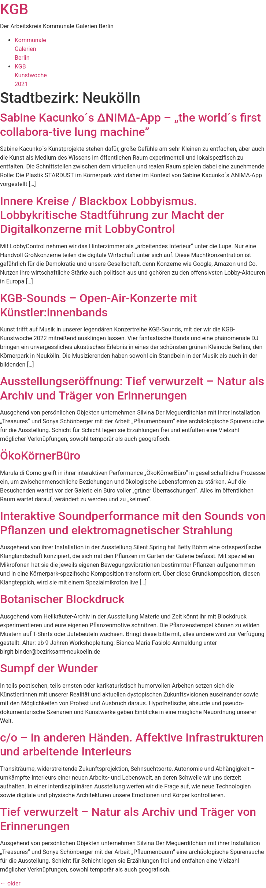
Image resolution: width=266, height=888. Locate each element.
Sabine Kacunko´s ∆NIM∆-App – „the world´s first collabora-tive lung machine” (130, 124)
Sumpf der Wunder (49, 668)
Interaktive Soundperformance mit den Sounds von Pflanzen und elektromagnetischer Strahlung (133, 523)
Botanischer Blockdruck (62, 599)
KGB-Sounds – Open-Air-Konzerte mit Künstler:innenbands (98, 305)
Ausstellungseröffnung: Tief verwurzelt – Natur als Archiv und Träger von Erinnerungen (132, 388)
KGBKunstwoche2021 (31, 75)
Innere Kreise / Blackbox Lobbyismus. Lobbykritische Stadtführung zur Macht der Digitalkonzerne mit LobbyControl (112, 215)
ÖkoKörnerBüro (40, 455)
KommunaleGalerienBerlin (30, 49)
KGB (14, 9)
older (10, 883)
